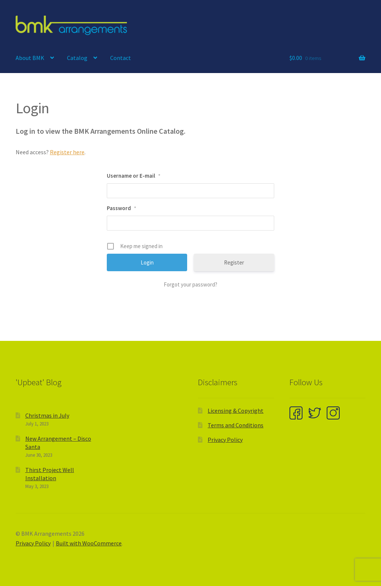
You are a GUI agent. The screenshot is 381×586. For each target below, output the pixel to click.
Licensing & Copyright (235, 410)
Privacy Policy (225, 439)
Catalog (77, 57)
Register (234, 262)
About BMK (30, 57)
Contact (120, 57)
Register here (67, 152)
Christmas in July (47, 415)
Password (121, 208)
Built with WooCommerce (89, 543)
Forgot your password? (190, 284)
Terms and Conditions (235, 425)
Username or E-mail (133, 175)
